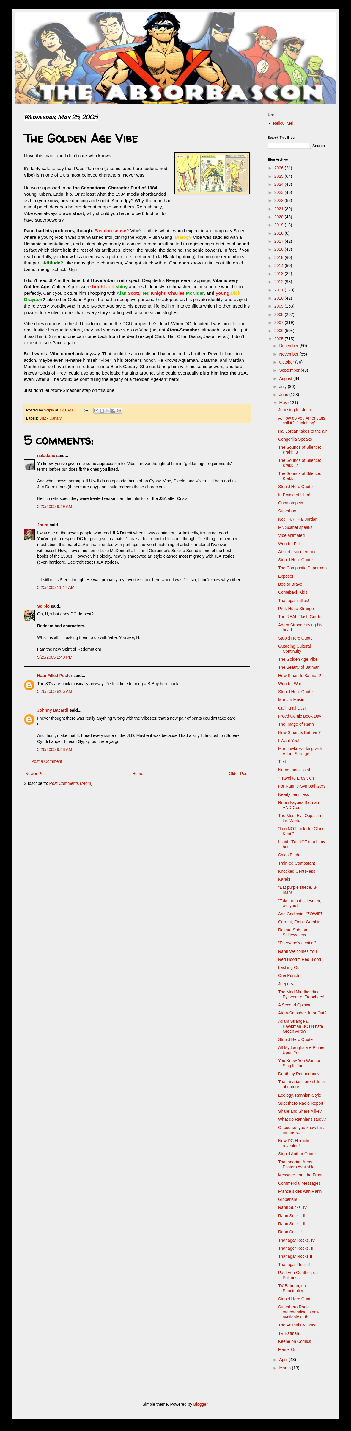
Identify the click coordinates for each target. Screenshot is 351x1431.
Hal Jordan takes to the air (302, 431)
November (289, 354)
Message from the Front (300, 1175)
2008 (279, 314)
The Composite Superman (302, 567)
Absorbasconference (297, 551)
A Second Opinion (294, 1005)
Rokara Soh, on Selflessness (292, 932)
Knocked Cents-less (296, 871)
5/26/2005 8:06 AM (54, 691)
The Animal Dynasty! (297, 1325)
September (289, 370)
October (287, 362)
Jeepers (285, 983)
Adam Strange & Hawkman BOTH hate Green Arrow (300, 1026)
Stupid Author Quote (297, 1153)
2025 (279, 176)
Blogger (200, 1404)
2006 (279, 330)
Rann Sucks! (290, 1231)
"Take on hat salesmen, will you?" (299, 903)
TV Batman (288, 1333)
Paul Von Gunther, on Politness (298, 1275)
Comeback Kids (292, 592)
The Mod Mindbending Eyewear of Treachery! (301, 994)
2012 (279, 281)
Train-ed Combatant (296, 863)
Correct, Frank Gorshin (299, 921)
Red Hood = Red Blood (299, 959)
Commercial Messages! (300, 1183)
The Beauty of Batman (298, 667)
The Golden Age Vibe (298, 659)
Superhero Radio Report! (301, 1103)
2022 (279, 200)
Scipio (43, 606)
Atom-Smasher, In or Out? (302, 1013)
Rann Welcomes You (297, 951)
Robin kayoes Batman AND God (298, 805)
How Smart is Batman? (299, 732)
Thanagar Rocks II (295, 1256)
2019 (279, 224)
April (284, 1359)
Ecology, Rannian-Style (299, 1095)
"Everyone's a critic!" (297, 943)
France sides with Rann (300, 1191)
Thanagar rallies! (293, 600)
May (283, 402)
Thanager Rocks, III (296, 1248)
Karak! (284, 879)
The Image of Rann (296, 724)
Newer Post (36, 773)
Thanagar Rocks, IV (296, 1240)
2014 (279, 265)
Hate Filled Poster (54, 675)
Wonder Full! (290, 543)
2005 (279, 338)
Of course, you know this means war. (301, 1130)
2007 (279, 322)
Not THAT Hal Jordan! (298, 519)
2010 (279, 298)
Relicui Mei (283, 123)
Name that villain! (294, 770)
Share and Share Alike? (300, 1111)
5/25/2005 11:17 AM (55, 587)
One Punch (288, 975)
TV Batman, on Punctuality (292, 1288)
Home (137, 773)
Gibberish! (287, 1199)
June (284, 394)
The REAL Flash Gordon (301, 616)
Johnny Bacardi (52, 710)
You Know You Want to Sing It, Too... (299, 1063)
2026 (279, 168)
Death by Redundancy (298, 1073)
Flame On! (288, 1349)
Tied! (282, 761)
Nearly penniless (293, 794)
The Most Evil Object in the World (299, 818)
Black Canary (50, 418)
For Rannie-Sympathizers (301, 786)
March (285, 1367)
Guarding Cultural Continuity (294, 649)
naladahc (46, 455)
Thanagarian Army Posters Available (296, 1164)
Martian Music (291, 699)
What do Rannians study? (302, 1119)
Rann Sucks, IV (292, 1207)
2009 (279, 306)
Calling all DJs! (292, 708)
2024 (279, 184)
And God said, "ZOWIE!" (300, 913)
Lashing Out (289, 967)
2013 (279, 273)
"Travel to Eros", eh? (297, 778)
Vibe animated (291, 535)
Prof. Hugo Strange (296, 608)
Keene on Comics (294, 1341)
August (286, 378)
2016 (279, 249)
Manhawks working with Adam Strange (300, 751)
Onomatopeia (290, 503)
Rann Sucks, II (291, 1223)
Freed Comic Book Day (299, 716)
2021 (279, 208)
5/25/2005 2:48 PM (54, 657)
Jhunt (42, 525)
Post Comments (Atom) (70, 783)
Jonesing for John (294, 409)
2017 (279, 241)
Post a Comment (46, 761)
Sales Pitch (288, 854)
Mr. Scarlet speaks (295, 527)
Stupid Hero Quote (295, 486)
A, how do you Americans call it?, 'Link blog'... (301, 420)
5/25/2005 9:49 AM (54, 506)
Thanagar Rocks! (294, 1264)
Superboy (287, 511)
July (283, 386)
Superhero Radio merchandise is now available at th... (298, 1311)
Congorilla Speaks (295, 439)
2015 (279, 257)
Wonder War (289, 683)
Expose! (285, 576)
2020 (279, 216)
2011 (279, 290)
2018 (279, 233)
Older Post (238, 773)
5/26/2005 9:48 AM (54, 749)
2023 (279, 192)
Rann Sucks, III (292, 1215)
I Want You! (288, 740)
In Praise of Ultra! (294, 494)
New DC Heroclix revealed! (294, 1143)
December (289, 345)
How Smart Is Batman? (299, 675)
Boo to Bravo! (290, 584)
